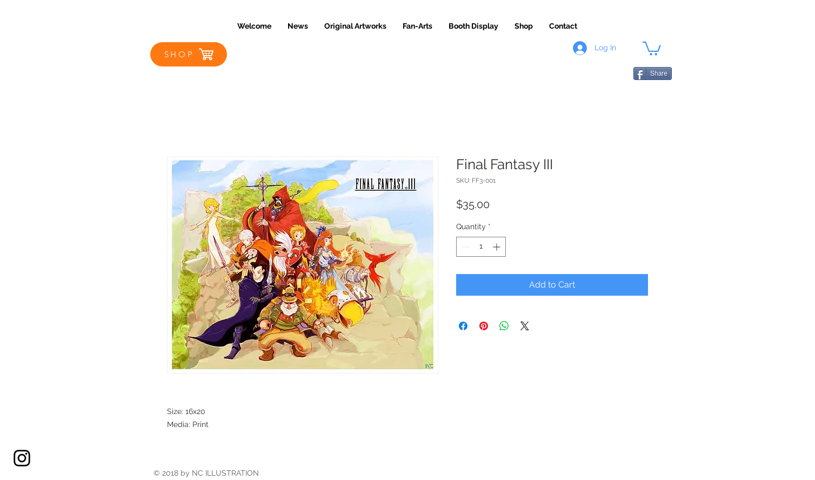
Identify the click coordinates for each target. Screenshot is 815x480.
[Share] (652, 73)
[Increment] (497, 246)
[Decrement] (464, 246)
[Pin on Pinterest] (483, 325)
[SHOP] (188, 54)
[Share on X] (524, 325)
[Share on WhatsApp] (504, 325)
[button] (652, 48)
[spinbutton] (481, 246)
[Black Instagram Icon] (22, 458)
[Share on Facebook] (463, 325)
